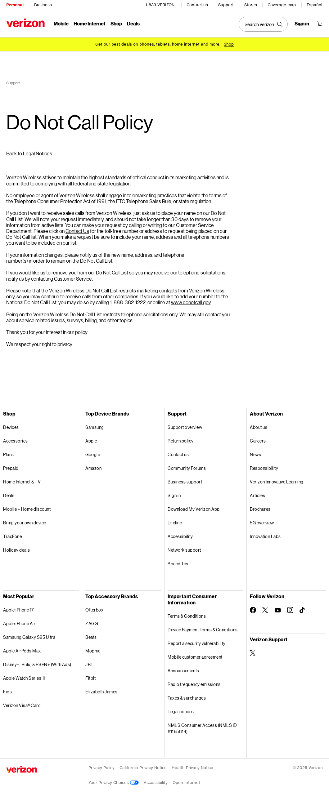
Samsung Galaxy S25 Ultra (29, 637)
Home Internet (90, 23)
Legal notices (181, 711)
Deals (9, 495)
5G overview (262, 522)
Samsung (94, 427)
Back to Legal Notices (29, 153)
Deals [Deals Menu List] (133, 23)
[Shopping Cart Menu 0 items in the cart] (320, 23)
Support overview (185, 427)
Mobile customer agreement (195, 657)
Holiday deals (16, 550)
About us (258, 427)
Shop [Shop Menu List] (116, 23)
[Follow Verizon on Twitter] (265, 610)
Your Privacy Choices (113, 782)
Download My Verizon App (194, 509)
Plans (8, 454)
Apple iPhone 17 (18, 609)
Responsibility (264, 468)
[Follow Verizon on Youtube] (278, 610)
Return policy (181, 440)
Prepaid (11, 468)
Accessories (15, 440)
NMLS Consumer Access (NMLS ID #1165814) (202, 728)
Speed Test (179, 563)
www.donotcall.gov (190, 302)
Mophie (92, 650)
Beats (91, 637)
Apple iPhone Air (19, 623)
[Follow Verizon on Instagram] (290, 610)
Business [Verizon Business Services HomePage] (43, 4)
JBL (89, 664)
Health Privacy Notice (192, 767)
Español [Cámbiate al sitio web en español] (314, 4)
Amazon (93, 468)
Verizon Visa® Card (22, 705)
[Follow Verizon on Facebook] (253, 610)
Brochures (260, 509)
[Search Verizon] (263, 24)
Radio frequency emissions (194, 684)
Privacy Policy (101, 767)
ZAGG (91, 623)
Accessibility (180, 536)
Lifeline (175, 522)
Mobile (61, 23)
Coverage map (282, 4)
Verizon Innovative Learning (277, 481)
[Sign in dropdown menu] (302, 23)
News (255, 454)
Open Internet (186, 782)
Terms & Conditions (187, 616)
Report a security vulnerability (197, 643)
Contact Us (77, 231)
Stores (250, 4)
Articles (257, 495)
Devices (11, 427)
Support (226, 4)
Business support (185, 481)
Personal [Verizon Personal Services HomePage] (14, 4)
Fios (7, 691)
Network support (184, 550)
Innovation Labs (265, 536)
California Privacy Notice (143, 767)
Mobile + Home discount (27, 509)
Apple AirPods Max (22, 650)
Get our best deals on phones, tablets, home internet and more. (157, 44)
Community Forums (187, 468)
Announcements (183, 670)
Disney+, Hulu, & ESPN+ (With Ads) (37, 664)
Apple (91, 440)
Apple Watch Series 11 (24, 678)
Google (92, 454)
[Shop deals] (229, 44)
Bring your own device (24, 522)
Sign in (174, 495)
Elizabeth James (101, 691)
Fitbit (90, 678)
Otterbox (94, 609)
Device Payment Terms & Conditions (203, 629)
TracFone (12, 536)
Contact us (197, 4)
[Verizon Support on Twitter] (253, 653)
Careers (258, 440)
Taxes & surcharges (187, 698)
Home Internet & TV (22, 481)
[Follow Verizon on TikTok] (303, 610)
